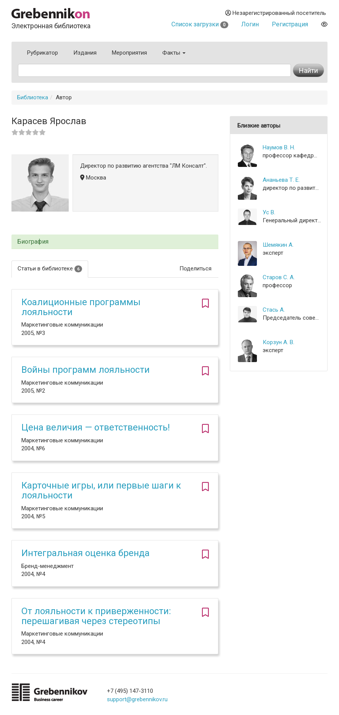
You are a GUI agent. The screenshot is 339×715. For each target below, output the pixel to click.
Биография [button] (32, 241)
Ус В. (269, 212)
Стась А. (274, 309)
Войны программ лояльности (85, 369)
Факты (174, 52)
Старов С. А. (279, 277)
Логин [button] (250, 24)
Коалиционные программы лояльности (80, 307)
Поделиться (195, 268)
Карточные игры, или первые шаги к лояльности (101, 490)
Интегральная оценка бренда (85, 553)
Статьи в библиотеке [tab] (50, 268)
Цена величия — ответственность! (95, 427)
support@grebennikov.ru (137, 699)
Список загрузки (199, 24)
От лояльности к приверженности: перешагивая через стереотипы (96, 616)
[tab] (114, 242)
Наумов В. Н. (279, 147)
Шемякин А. (278, 244)
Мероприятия (129, 52)
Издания (85, 52)
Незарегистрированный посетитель (275, 13)
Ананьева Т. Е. (281, 179)
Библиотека (32, 97)
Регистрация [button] (290, 24)
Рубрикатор (42, 52)
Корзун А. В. (278, 342)
